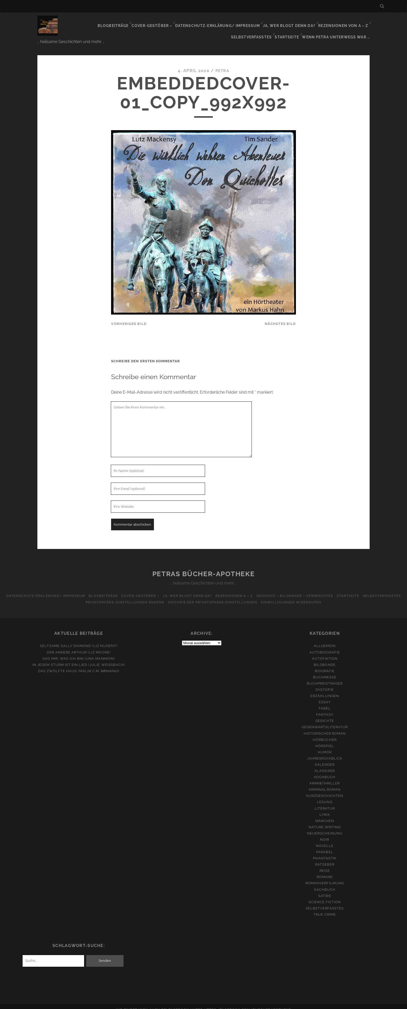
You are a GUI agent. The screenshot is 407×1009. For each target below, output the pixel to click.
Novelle (325, 839)
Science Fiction (325, 895)
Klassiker (325, 765)
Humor (325, 746)
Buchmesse (324, 671)
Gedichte (324, 714)
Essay (324, 696)
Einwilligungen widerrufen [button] (314, 596)
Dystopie (325, 683)
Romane (325, 871)
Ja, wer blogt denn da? (247, 22)
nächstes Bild (280, 317)
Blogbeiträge (76, 22)
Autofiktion (324, 652)
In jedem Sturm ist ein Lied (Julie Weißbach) (78, 658)
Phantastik (324, 852)
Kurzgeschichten (324, 789)
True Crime (325, 908)
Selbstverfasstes (348, 22)
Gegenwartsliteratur (325, 721)
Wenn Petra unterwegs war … (338, 28)
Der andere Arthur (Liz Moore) (78, 646)
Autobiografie (324, 646)
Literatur (325, 802)
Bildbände (324, 658)
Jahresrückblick (325, 752)
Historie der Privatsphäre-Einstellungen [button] (234, 596)
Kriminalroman (325, 783)
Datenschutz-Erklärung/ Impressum (178, 22)
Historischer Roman (325, 727)
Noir (324, 833)
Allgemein (324, 640)
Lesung (324, 796)
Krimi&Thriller (325, 777)
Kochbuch (324, 771)
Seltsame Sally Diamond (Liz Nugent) (78, 640)
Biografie (325, 664)
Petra (222, 64)
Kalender (325, 758)
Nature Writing (325, 821)
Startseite (289, 28)
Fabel (325, 702)
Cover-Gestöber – (115, 22)
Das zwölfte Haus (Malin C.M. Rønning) (78, 664)
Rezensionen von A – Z (300, 22)
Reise (325, 864)
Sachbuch (324, 883)
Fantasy (324, 708)
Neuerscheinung (324, 827)
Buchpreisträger (325, 677)
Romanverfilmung (325, 877)
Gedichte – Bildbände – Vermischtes (319, 590)
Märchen (324, 814)
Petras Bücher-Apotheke (203, 568)
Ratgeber (324, 858)
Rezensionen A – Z (256, 590)
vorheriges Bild (128, 317)
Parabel (324, 846)
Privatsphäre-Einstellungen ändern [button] (145, 596)
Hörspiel (324, 739)
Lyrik (325, 808)
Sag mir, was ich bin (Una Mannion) (78, 652)
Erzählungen (324, 690)
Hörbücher (324, 733)
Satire (324, 889)
